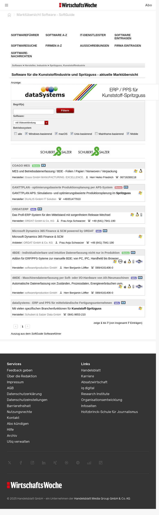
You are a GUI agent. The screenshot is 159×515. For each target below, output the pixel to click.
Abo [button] (148, 5)
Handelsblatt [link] (91, 370)
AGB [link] (10, 388)
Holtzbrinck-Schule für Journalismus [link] (109, 412)
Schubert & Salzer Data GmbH (43, 314)
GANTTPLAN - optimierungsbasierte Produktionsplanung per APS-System (62, 187)
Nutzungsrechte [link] (19, 412)
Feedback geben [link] (20, 370)
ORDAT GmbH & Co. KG (40, 220)
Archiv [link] (12, 435)
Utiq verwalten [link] (18, 441)
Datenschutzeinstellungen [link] (27, 400)
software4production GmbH (41, 267)
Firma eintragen (127, 45)
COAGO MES (21, 165)
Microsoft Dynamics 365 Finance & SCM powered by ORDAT (53, 231)
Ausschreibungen (94, 45)
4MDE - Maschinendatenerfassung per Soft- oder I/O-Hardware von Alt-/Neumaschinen (70, 277)
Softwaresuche (24, 45)
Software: (18, 116)
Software (17, 65)
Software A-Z (56, 35)
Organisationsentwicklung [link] (101, 400)
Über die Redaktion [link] (22, 376)
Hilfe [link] (10, 429)
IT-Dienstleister (93, 35)
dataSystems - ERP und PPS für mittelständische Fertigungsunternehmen (62, 302)
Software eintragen (122, 36)
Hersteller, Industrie (36, 65)
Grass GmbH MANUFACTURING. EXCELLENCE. (54, 177)
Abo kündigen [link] (18, 423)
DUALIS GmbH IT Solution (41, 199)
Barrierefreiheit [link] (19, 406)
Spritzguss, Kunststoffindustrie (67, 65)
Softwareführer (25, 35)
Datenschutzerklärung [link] (24, 394)
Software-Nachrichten (21, 54)
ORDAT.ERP (20, 209)
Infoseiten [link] (88, 406)
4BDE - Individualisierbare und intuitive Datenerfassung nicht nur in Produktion (66, 252)
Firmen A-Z (54, 45)
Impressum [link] (15, 382)
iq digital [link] (87, 388)
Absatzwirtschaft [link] (94, 382)
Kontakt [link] (13, 417)
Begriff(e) (18, 104)
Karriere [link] (87, 376)
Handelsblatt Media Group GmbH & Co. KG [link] (102, 499)
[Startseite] (9, 14)
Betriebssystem (22, 127)
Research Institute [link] (95, 394)
